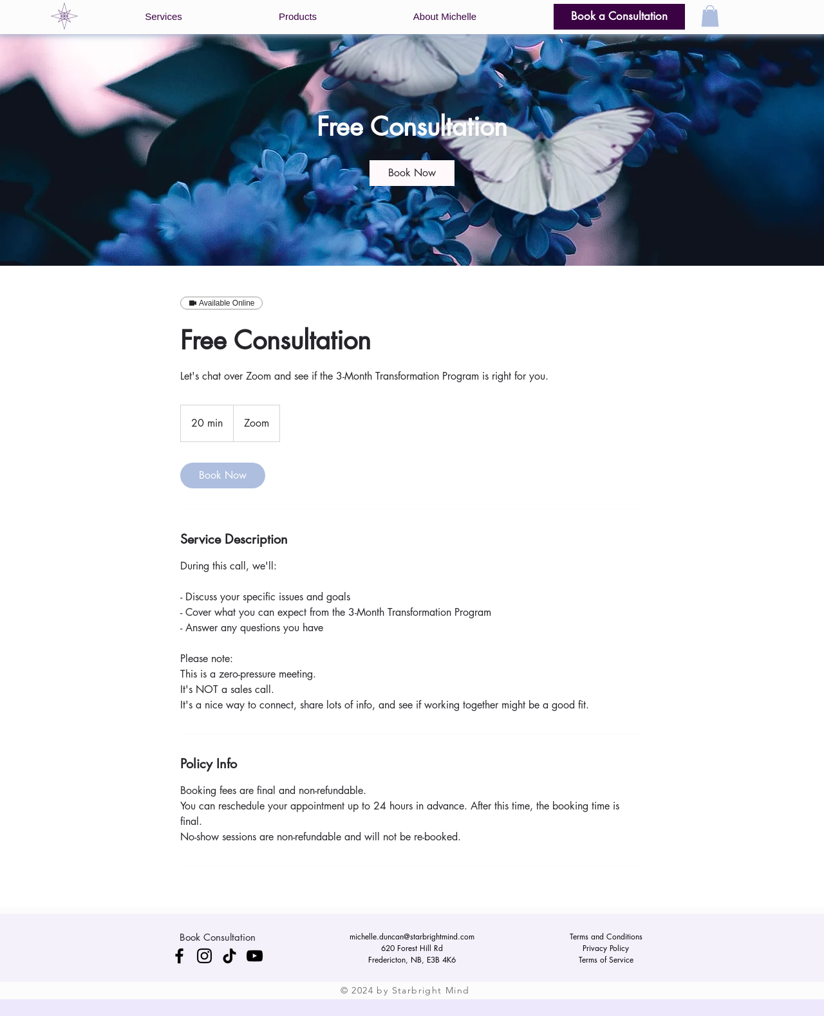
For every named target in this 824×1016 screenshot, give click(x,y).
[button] (163, 16)
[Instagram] (204, 956)
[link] (412, 173)
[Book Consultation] (217, 937)
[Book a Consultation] (619, 17)
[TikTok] (229, 956)
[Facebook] (179, 956)
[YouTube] (255, 956)
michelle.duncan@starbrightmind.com (412, 936)
